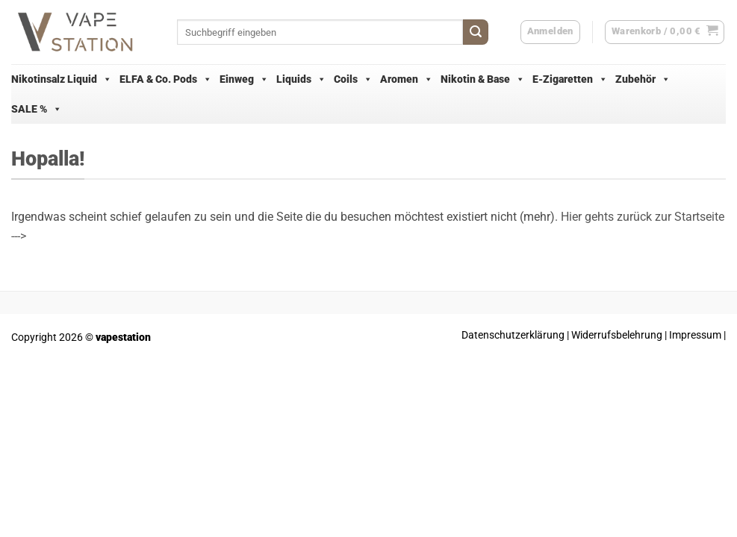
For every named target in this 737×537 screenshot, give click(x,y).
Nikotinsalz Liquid (61, 79)
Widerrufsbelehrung (616, 335)
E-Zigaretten (570, 79)
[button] (665, 32)
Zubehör (643, 79)
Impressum (695, 335)
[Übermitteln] (475, 32)
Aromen (406, 79)
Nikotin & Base (483, 79)
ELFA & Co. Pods (165, 79)
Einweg (244, 79)
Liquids (301, 79)
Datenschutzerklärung (513, 335)
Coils (353, 79)
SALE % (36, 109)
